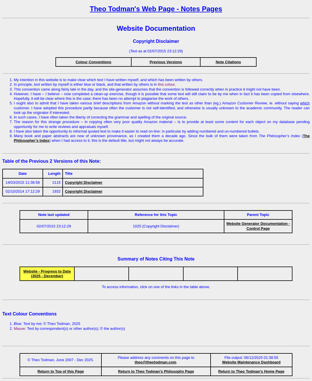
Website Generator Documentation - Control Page (258, 225)
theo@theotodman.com (155, 362)
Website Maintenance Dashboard (251, 362)
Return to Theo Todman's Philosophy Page (156, 371)
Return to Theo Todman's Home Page (251, 371)
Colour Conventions (93, 62)
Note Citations (228, 62)
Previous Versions (166, 62)
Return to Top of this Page (60, 371)
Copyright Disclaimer (84, 182)
